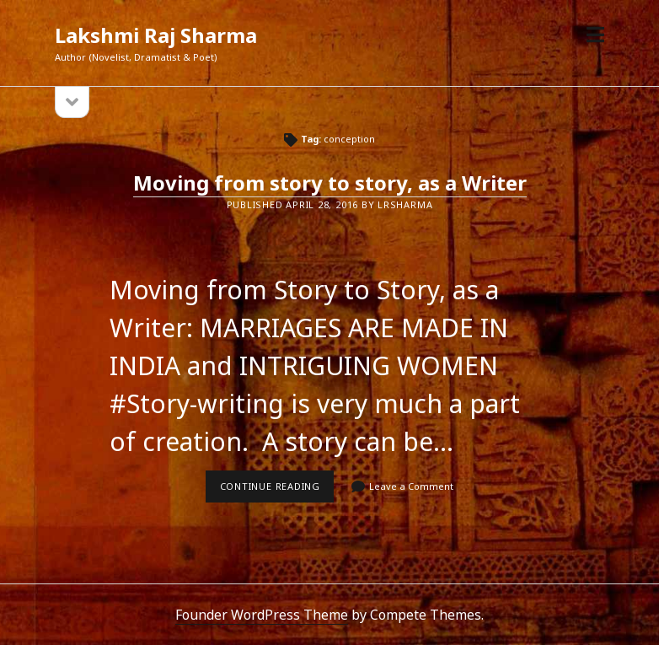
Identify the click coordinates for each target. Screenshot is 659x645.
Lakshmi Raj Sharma (156, 35)
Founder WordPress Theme (261, 614)
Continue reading (277, 491)
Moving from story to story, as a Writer (330, 182)
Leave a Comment (411, 486)
